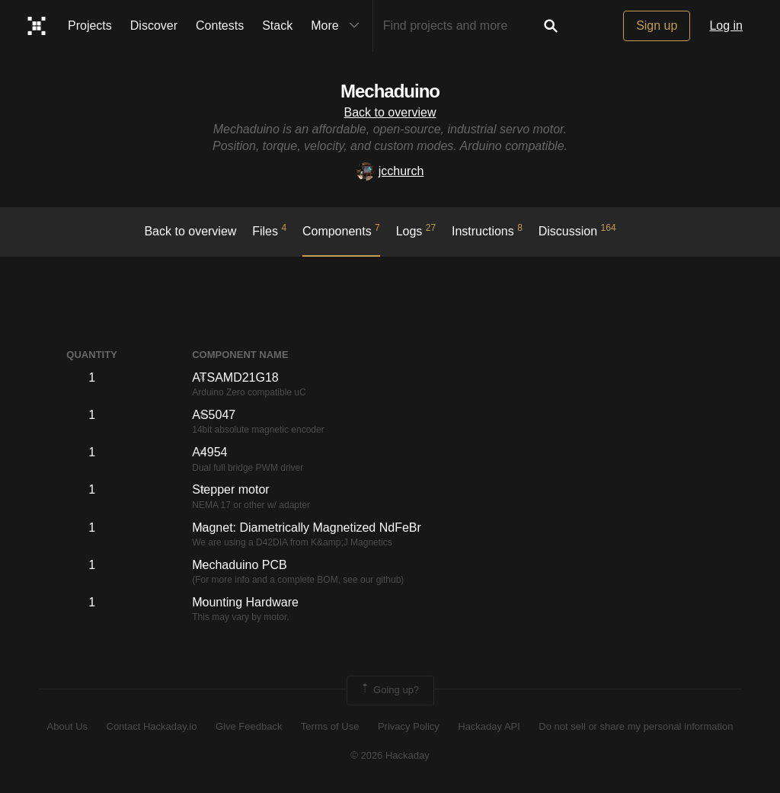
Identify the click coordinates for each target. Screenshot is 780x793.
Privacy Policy (409, 726)
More (338, 26)
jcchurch (390, 171)
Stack (277, 25)
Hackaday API (489, 726)
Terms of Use (330, 726)
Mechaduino (390, 91)
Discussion (577, 230)
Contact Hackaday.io (152, 726)
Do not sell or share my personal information (636, 726)
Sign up (656, 25)
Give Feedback (249, 726)
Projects (90, 25)
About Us (67, 726)
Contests (220, 25)
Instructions (487, 230)
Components (341, 230)
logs (416, 230)
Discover (153, 25)
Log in (726, 25)
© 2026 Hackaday (390, 755)
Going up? (389, 690)
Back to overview (390, 112)
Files (269, 230)
